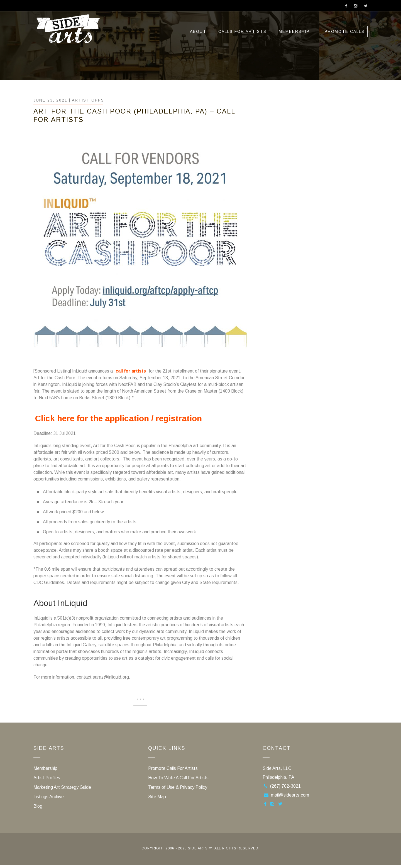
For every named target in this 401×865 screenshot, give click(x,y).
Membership (294, 31)
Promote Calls (345, 31)
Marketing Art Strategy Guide (62, 787)
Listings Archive (48, 796)
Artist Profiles (46, 777)
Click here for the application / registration (118, 418)
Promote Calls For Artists (173, 768)
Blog (37, 806)
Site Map (157, 796)
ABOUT (198, 31)
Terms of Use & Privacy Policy (177, 787)
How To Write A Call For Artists (178, 777)
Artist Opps (88, 100)
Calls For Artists (242, 31)
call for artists (131, 371)
